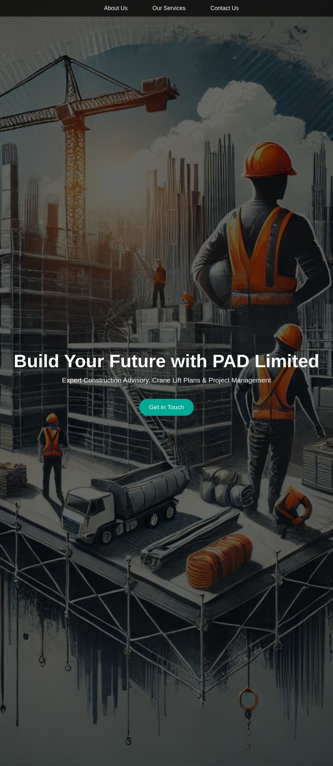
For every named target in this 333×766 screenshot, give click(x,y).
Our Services (169, 8)
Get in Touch (166, 407)
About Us (115, 8)
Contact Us (224, 8)
